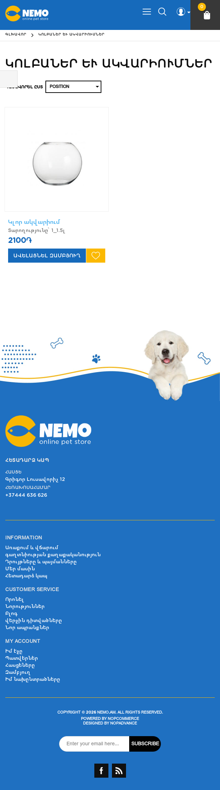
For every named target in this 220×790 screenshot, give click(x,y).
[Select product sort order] (73, 87)
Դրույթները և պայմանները (41, 561)
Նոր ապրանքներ (27, 627)
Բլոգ (11, 613)
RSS (119, 771)
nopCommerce (123, 719)
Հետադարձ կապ (26, 575)
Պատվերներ (21, 658)
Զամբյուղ (18, 672)
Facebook (101, 771)
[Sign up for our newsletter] (94, 744)
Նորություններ (25, 606)
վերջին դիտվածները (33, 620)
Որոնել (14, 599)
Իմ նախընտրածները (32, 679)
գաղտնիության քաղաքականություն (53, 554)
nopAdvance (123, 723)
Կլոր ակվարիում (34, 222)
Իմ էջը (14, 651)
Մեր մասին (20, 568)
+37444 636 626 (26, 495)
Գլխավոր (15, 34)
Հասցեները (20, 665)
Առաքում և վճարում (31, 547)
